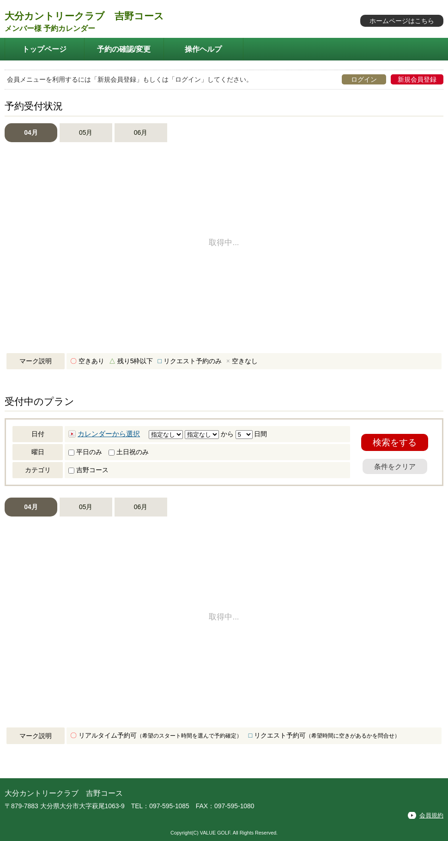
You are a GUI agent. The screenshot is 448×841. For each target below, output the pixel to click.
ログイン (364, 79)
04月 (30, 132)
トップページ (44, 49)
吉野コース (88, 470)
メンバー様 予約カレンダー (50, 28)
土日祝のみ (129, 452)
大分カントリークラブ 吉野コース (84, 16)
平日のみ (85, 452)
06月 (140, 132)
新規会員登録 (417, 79)
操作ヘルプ (203, 49)
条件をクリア (395, 466)
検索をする (395, 442)
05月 (85, 132)
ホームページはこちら (401, 20)
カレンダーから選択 (109, 434)
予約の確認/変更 (124, 49)
